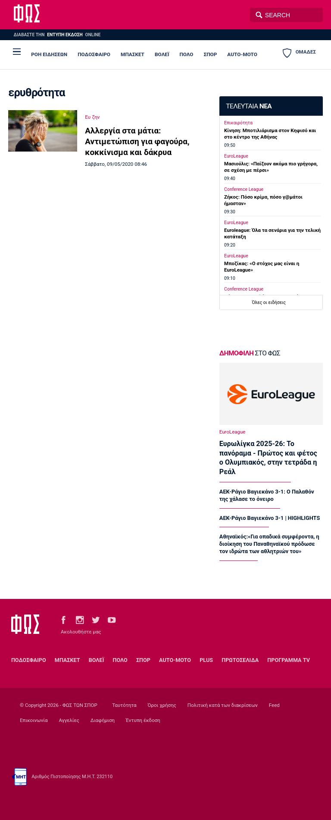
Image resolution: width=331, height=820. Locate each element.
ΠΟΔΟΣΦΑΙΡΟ (94, 54)
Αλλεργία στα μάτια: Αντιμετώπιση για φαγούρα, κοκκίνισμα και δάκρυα (137, 141)
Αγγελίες (69, 720)
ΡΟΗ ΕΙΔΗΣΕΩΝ (49, 54)
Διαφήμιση (103, 720)
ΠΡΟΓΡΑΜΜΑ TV (288, 660)
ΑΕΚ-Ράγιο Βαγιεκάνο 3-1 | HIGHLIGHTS (269, 518)
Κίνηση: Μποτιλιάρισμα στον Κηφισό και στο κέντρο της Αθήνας (270, 133)
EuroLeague (236, 156)
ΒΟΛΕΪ (162, 54)
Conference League (243, 189)
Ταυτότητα (124, 705)
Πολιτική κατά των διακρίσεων (222, 705)
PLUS (206, 660)
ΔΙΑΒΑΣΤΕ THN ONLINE (56, 35)
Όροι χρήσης (161, 705)
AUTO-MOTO (242, 54)
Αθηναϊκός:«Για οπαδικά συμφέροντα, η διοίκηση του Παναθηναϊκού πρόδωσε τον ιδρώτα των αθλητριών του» (269, 543)
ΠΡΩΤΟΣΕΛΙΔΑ (240, 660)
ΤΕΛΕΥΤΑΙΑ (249, 106)
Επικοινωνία (33, 720)
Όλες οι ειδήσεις (268, 302)
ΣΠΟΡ (210, 54)
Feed (274, 705)
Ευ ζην (92, 117)
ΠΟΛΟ (186, 54)
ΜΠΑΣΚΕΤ (132, 54)
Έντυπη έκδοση (143, 720)
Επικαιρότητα (238, 123)
